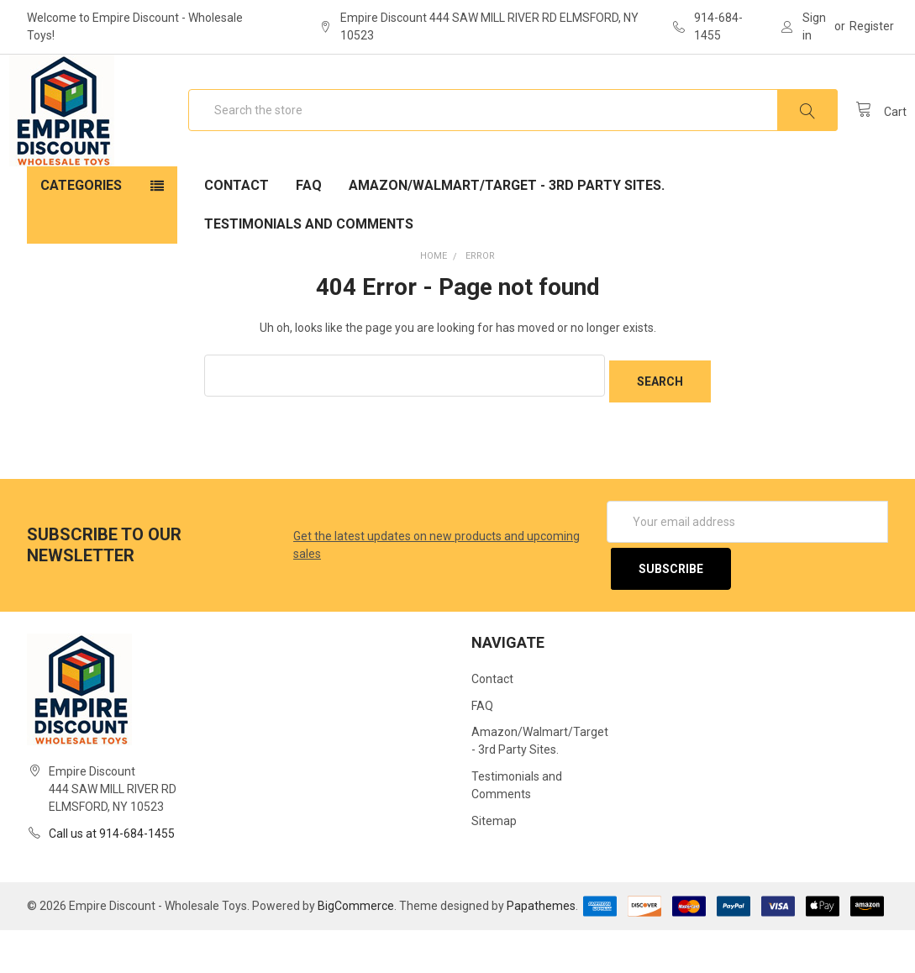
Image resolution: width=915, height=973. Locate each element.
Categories (81, 239)
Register (871, 26)
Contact (236, 239)
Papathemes (541, 948)
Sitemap (494, 864)
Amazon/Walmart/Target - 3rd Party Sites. (507, 239)
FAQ (309, 239)
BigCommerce (356, 948)
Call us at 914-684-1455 (112, 876)
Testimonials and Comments (308, 278)
